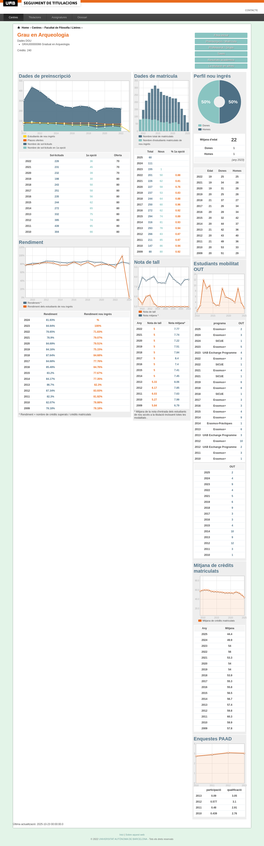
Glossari (82, 17)
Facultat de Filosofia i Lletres (62, 27)
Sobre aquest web (135, 834)
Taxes (221, 53)
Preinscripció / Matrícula (221, 41)
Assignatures (59, 17)
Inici (121, 834)
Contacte (251, 10)
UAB (11, 3)
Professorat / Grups (221, 47)
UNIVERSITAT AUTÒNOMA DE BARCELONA (123, 839)
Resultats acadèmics (221, 60)
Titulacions (35, 17)
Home (25, 27)
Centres (13, 17)
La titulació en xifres (221, 66)
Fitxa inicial (221, 35)
